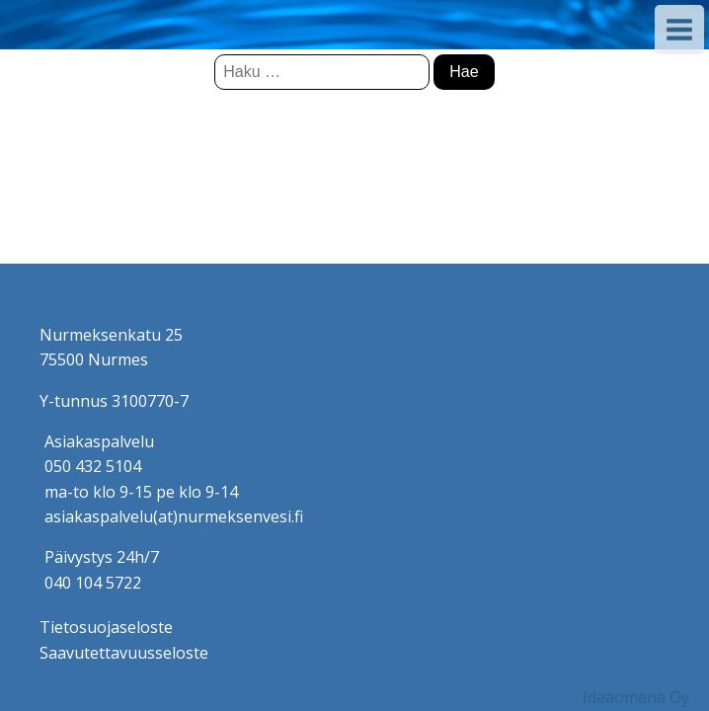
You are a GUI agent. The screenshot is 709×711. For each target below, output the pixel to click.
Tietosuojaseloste (106, 627)
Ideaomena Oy (636, 697)
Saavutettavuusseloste (123, 653)
